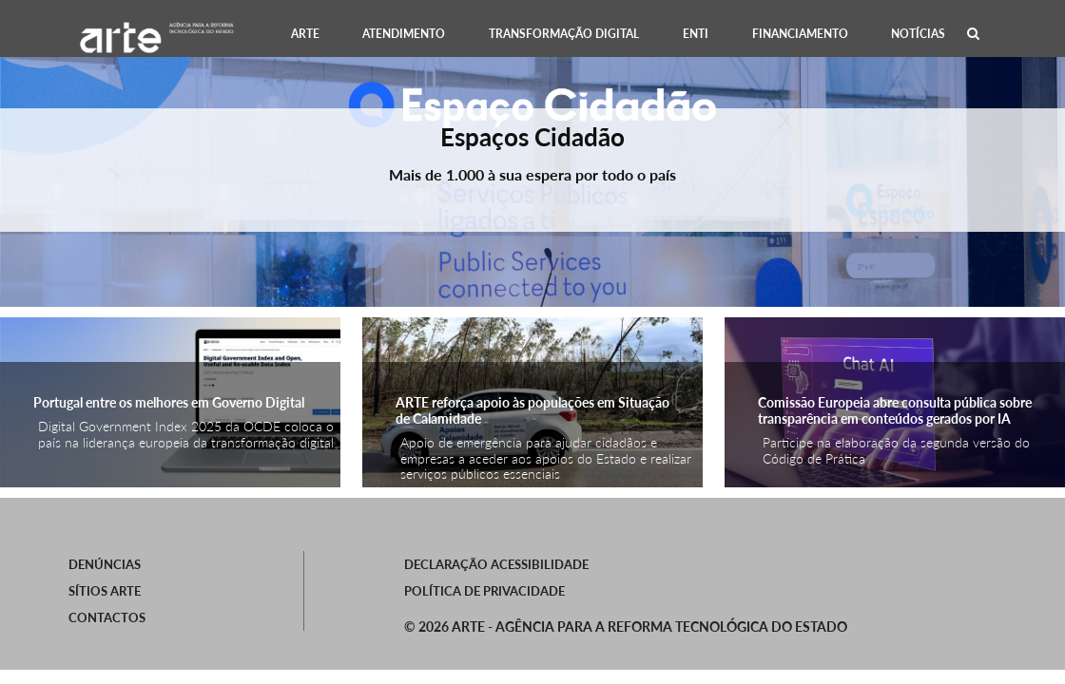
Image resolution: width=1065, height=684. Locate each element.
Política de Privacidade (484, 590)
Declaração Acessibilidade (496, 564)
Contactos (106, 617)
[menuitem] (305, 33)
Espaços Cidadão (532, 137)
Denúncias (104, 564)
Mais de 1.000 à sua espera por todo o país (532, 174)
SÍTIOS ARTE (104, 590)
